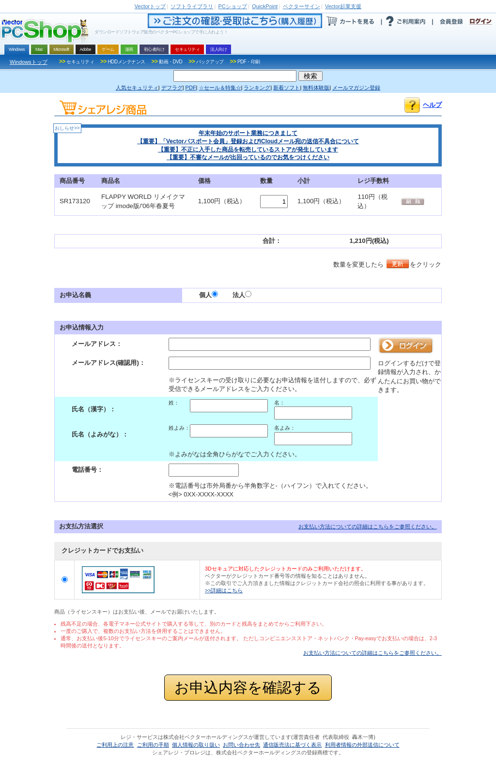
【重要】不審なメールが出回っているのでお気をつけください (248, 157)
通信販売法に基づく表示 (292, 745)
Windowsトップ (28, 62)
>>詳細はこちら (224, 590)
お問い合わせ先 (241, 745)
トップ (150, 6)
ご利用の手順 (153, 745)
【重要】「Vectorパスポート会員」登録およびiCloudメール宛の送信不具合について (248, 141)
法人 (241, 295)
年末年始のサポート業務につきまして (248, 133)
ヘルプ (432, 104)
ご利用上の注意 (115, 745)
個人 (208, 295)
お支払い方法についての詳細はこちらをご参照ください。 (367, 526)
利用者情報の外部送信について (362, 745)
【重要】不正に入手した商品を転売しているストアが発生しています (248, 149)
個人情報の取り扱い (196, 745)
